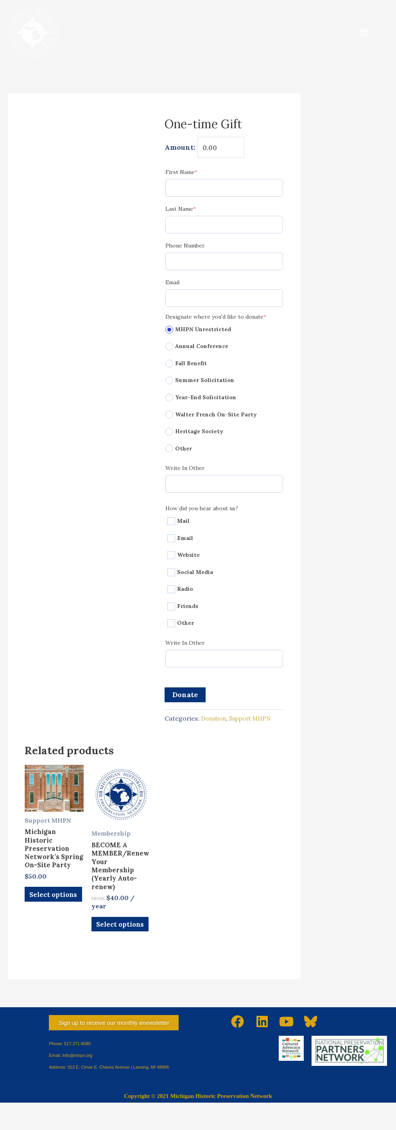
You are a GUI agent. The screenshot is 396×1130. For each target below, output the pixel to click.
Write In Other (185, 470)
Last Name (193, 210)
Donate (185, 696)
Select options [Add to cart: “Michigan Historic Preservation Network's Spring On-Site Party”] (46, 926)
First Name (194, 174)
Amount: (180, 148)
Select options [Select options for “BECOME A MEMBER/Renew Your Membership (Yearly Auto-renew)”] (113, 947)
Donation (215, 720)
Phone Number (185, 247)
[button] (364, 32)
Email (172, 284)
